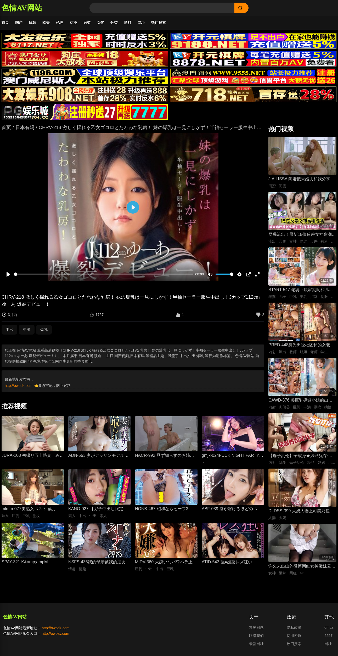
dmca (328, 628)
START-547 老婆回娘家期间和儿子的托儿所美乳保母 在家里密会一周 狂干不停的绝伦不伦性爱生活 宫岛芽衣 (300, 290)
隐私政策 (294, 628)
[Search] (161, 8)
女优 (100, 22)
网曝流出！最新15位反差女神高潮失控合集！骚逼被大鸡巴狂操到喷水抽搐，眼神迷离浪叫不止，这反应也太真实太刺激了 (302, 235)
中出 (9, 330)
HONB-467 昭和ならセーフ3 (161, 509)
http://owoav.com (55, 634)
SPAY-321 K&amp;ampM (25, 562)
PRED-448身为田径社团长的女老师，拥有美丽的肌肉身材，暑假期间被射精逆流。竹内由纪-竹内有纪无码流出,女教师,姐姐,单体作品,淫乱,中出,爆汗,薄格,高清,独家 (301, 346)
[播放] (8, 275)
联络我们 (256, 636)
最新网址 (256, 644)
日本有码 (24, 128)
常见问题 (256, 628)
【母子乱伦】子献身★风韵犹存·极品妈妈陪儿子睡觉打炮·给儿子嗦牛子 (300, 456)
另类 (87, 22)
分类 (114, 22)
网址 (141, 22)
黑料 (127, 22)
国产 (18, 22)
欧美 (46, 22)
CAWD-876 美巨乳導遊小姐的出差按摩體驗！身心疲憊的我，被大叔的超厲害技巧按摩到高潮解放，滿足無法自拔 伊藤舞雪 (301, 401)
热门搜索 (158, 22)
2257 (328, 636)
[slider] (103, 274)
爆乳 (44, 330)
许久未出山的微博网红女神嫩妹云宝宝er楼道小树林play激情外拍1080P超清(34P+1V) (301, 567)
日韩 (32, 22)
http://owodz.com (18, 386)
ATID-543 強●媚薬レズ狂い (227, 562)
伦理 (59, 22)
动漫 (73, 22)
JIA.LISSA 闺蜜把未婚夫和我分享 (299, 179)
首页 (5, 22)
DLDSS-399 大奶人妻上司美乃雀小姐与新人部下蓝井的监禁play (301, 512)
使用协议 (294, 636)
